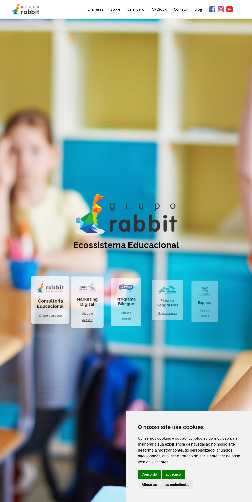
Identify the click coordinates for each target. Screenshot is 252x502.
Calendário (135, 9)
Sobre (115, 9)
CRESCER (159, 9)
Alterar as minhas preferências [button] (165, 484)
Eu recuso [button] (173, 474)
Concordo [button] (149, 474)
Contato (180, 9)
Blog (198, 9)
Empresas (95, 9)
